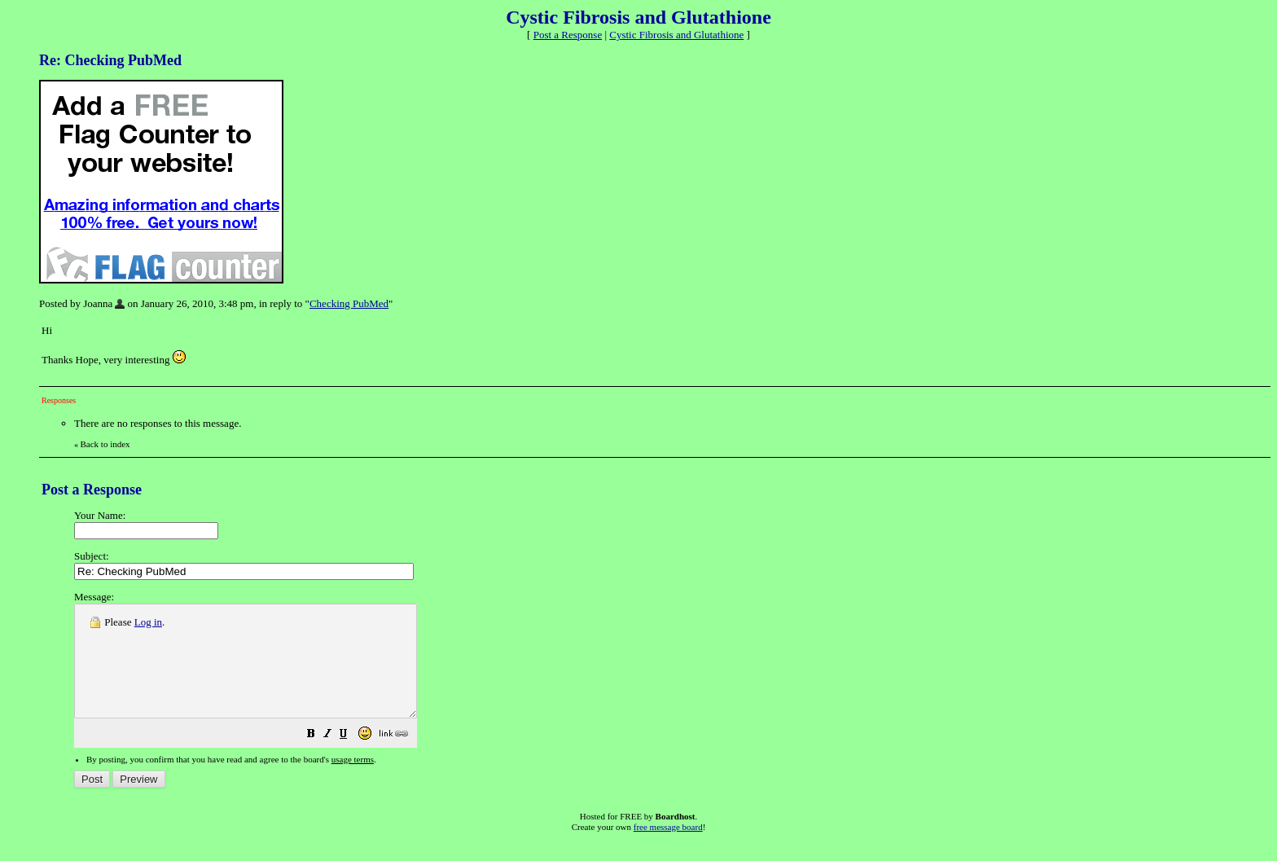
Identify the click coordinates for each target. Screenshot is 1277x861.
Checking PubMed (348, 303)
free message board (668, 849)
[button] (351, 758)
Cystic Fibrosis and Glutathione (676, 35)
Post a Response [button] (568, 35)
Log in (148, 622)
